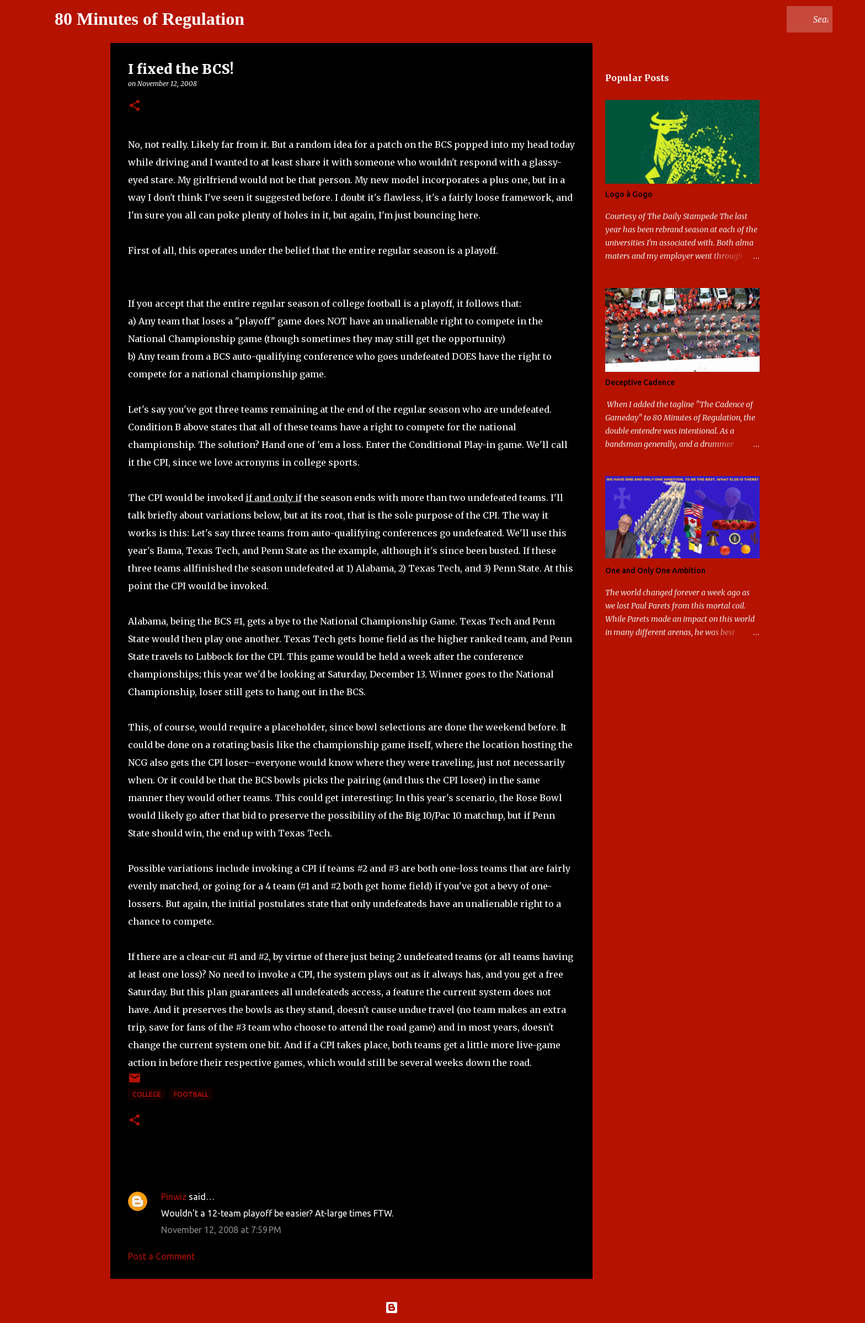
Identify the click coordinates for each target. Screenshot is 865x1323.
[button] (134, 106)
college (146, 1094)
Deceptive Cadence (640, 382)
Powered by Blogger (432, 1308)
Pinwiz (173, 1197)
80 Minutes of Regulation (149, 19)
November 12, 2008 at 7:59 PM (221, 1230)
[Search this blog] (774, 19)
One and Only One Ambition (655, 570)
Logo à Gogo (629, 194)
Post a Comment (161, 1256)
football (191, 1094)
